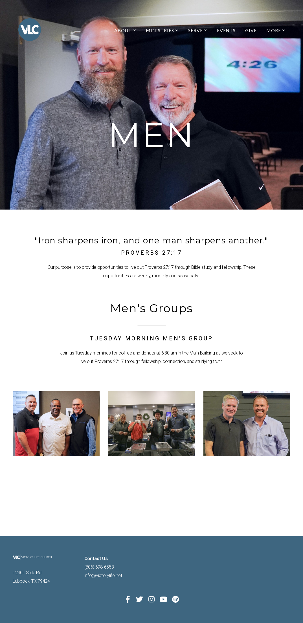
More (276, 30)
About (125, 30)
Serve (197, 30)
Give (251, 30)
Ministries (162, 30)
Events (226, 30)
